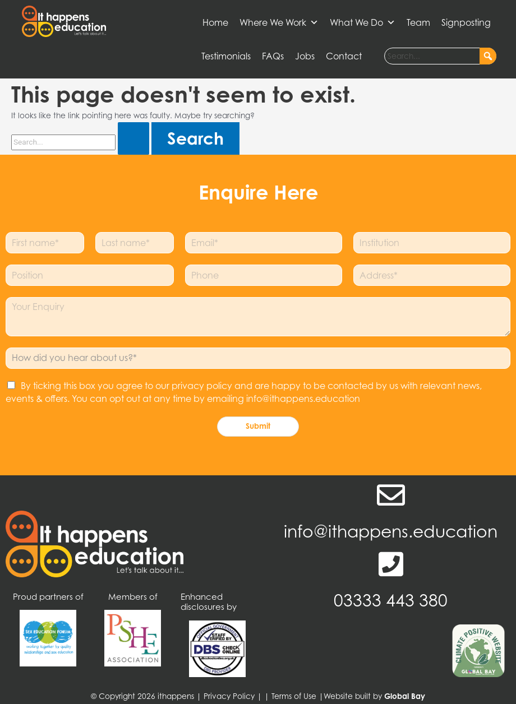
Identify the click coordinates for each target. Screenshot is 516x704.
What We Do (362, 22)
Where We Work (279, 22)
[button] (488, 56)
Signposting (466, 22)
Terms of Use (293, 696)
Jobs (305, 56)
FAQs (273, 56)
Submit (258, 426)
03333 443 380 (391, 600)
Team (418, 22)
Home (215, 22)
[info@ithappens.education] (391, 495)
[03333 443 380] (391, 564)
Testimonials (226, 56)
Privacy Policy (229, 696)
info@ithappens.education (390, 531)
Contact (344, 56)
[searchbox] (440, 56)
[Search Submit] (133, 138)
